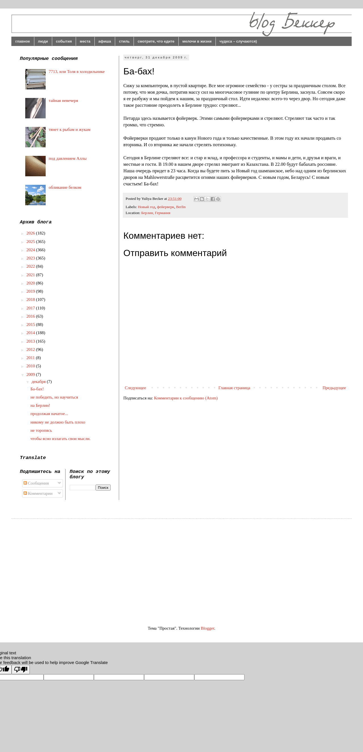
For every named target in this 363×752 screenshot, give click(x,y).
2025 (31, 241)
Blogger (207, 628)
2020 (31, 283)
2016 (31, 316)
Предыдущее (334, 388)
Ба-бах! (37, 389)
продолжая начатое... (49, 413)
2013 (31, 341)
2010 (31, 366)
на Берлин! (40, 405)
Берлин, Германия (155, 213)
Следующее (135, 388)
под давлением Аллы (68, 158)
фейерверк (165, 207)
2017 (31, 308)
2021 (31, 275)
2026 (31, 233)
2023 (31, 258)
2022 (31, 266)
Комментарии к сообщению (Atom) (186, 398)
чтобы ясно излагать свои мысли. (61, 438)
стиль (124, 41)
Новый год (146, 207)
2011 (31, 357)
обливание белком (65, 187)
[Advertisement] (67, 567)
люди (43, 41)
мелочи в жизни (197, 41)
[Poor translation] (21, 669)
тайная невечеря (63, 100)
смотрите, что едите (156, 41)
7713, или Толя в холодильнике (77, 71)
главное (22, 41)
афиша (104, 41)
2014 (31, 332)
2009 (31, 374)
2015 (31, 324)
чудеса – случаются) (238, 41)
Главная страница (234, 388)
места (85, 41)
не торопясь (41, 430)
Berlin (181, 207)
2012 (31, 349)
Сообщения (36, 483)
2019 (31, 291)
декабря (39, 381)
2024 (31, 250)
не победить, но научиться (54, 397)
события (64, 41)
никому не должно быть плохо (58, 422)
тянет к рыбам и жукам (69, 129)
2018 (31, 299)
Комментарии (38, 493)
